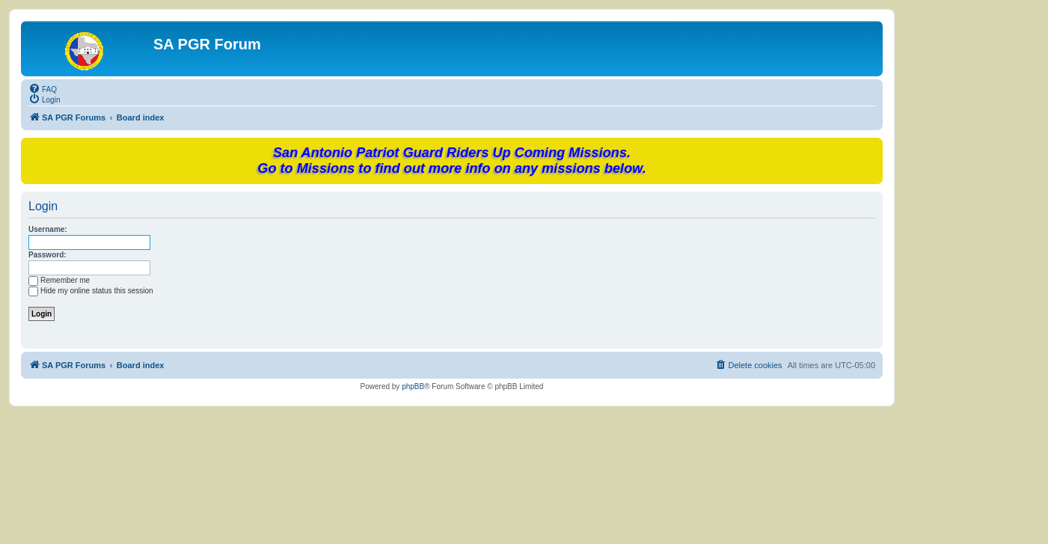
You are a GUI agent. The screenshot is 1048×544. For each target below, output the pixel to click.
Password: (47, 255)
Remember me (59, 280)
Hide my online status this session (90, 291)
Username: (47, 229)
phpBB (413, 386)
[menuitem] (42, 88)
